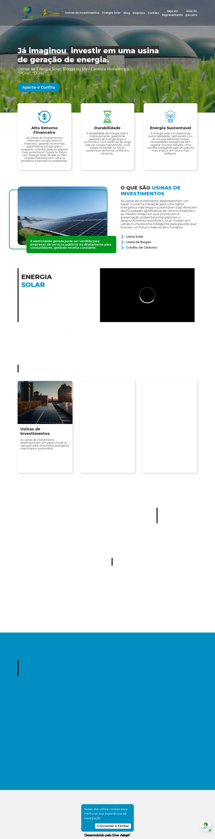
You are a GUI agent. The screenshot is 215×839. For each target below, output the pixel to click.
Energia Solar (111, 12)
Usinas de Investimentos (82, 12)
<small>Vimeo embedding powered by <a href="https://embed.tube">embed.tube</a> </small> (147, 295)
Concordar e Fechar (113, 826)
